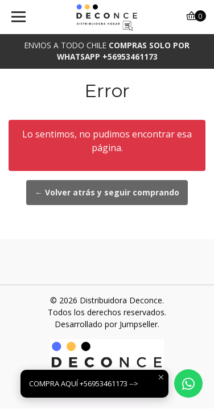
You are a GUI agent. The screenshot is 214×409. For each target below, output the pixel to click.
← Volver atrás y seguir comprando (107, 192)
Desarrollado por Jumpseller (106, 324)
